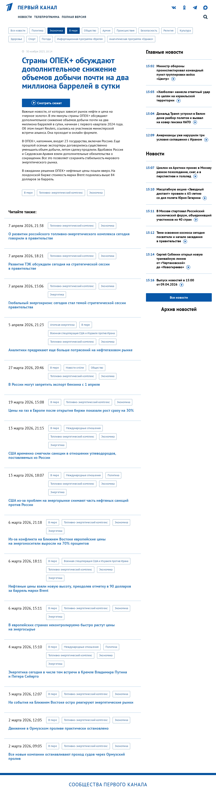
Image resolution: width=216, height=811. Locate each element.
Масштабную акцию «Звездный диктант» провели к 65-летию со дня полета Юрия (182, 193)
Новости (25, 17)
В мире (73, 30)
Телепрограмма (46, 17)
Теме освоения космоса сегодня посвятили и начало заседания (181, 236)
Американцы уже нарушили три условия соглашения (182, 137)
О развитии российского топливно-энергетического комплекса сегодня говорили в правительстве (69, 236)
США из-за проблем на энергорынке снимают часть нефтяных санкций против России (68, 502)
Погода (46, 39)
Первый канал (37, 8)
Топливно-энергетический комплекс (61, 192)
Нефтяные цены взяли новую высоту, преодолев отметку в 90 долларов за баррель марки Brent (69, 588)
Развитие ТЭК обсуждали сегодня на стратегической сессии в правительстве (59, 266)
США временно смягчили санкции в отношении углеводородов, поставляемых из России (62, 455)
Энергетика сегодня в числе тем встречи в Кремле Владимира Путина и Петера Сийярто (67, 674)
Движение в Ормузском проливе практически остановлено (58, 728)
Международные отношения (83, 428)
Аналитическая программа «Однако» (131, 39)
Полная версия (74, 17)
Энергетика (57, 294)
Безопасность (149, 30)
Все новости (18, 30)
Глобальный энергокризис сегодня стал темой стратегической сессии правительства (67, 304)
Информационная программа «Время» (80, 39)
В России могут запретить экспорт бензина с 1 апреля (54, 384)
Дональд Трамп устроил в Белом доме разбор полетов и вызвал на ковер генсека (181, 117)
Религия (168, 30)
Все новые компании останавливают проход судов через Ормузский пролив (66, 756)
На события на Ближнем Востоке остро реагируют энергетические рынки (70, 702)
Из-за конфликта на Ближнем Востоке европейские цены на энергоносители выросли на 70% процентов (57, 541)
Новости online (75, 367)
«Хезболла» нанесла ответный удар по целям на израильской (183, 96)
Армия (106, 30)
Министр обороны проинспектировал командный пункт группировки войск (180, 72)
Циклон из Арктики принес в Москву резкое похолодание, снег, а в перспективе (184, 172)
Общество (90, 30)
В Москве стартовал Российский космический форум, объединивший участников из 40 (184, 215)
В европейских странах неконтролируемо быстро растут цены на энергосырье (61, 627)
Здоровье (16, 39)
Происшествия (125, 30)
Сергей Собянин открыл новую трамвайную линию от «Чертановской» (180, 260)
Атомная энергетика (62, 325)
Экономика (56, 30)
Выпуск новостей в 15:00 (175, 282)
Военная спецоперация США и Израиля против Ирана (82, 333)
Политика (37, 30)
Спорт (32, 39)
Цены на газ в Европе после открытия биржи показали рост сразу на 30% (71, 410)
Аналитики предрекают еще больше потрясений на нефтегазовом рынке (70, 349)
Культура (185, 30)
